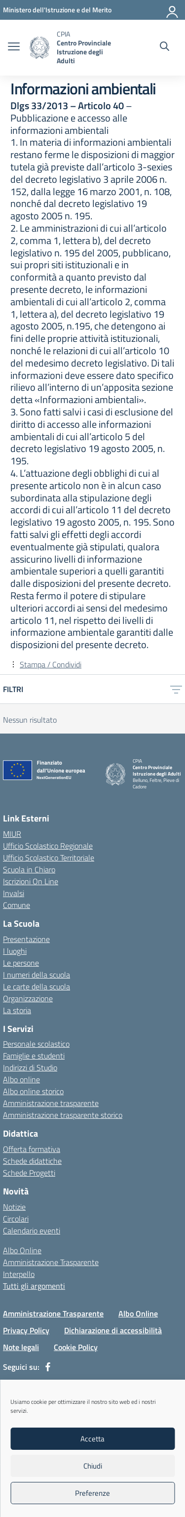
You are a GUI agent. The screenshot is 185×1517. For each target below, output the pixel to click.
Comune (16, 905)
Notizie (14, 1207)
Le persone (21, 963)
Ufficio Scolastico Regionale (48, 846)
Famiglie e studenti (34, 1056)
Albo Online (22, 1250)
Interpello (19, 1274)
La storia (17, 1010)
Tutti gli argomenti (34, 1286)
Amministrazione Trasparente (51, 1262)
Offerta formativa (31, 1149)
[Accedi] (172, 9)
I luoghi (15, 951)
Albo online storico (33, 1091)
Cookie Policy (76, 1347)
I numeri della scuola (36, 975)
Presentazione (26, 939)
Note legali (21, 1347)
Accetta (92, 1438)
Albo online (21, 1079)
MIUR (12, 834)
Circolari (16, 1219)
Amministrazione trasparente (51, 1103)
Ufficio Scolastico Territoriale (48, 857)
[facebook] (47, 1366)
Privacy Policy (26, 1330)
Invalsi (13, 893)
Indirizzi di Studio (30, 1067)
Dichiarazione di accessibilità (113, 1330)
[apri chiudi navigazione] (14, 47)
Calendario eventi (31, 1230)
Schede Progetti (29, 1173)
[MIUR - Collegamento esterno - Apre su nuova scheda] (57, 9)
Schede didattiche (32, 1161)
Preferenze (92, 1493)
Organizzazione (28, 998)
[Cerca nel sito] (164, 47)
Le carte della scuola (36, 986)
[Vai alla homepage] (39, 48)
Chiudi (92, 1466)
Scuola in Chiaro (29, 869)
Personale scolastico (36, 1044)
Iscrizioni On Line (30, 881)
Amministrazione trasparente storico (62, 1115)
